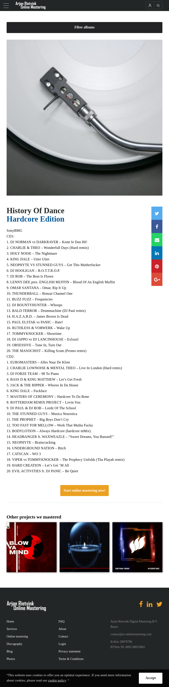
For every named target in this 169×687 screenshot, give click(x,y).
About (62, 629)
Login (62, 644)
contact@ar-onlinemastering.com (130, 634)
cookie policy (57, 680)
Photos (11, 659)
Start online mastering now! (85, 490)
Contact (63, 636)
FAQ (61, 621)
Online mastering (17, 636)
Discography (14, 644)
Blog (10, 651)
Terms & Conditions (71, 659)
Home (10, 621)
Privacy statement (70, 651)
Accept (150, 678)
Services (12, 629)
